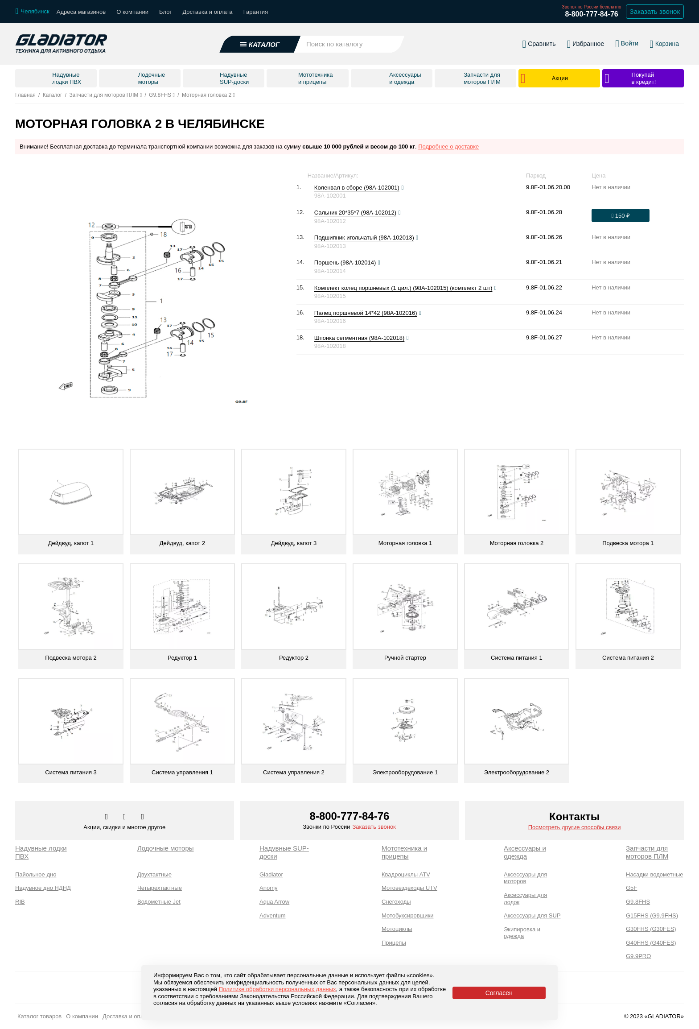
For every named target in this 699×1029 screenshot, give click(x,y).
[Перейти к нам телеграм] (125, 817)
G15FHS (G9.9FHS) (652, 915)
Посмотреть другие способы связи (574, 827)
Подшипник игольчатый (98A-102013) (364, 237)
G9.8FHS (638, 901)
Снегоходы (396, 901)
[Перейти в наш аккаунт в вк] (107, 817)
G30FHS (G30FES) (651, 929)
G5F (631, 887)
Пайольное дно (35, 874)
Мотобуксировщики (408, 915)
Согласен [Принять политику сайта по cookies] (499, 992)
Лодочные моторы (165, 848)
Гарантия (255, 11)
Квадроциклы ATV (406, 874)
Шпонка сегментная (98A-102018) (359, 338)
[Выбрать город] (32, 11)
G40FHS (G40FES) (651, 942)
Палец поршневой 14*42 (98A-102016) (365, 313)
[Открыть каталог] (260, 44)
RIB (20, 901)
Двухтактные (154, 874)
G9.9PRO (638, 956)
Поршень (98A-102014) (345, 262)
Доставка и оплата (207, 11)
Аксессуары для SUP (532, 915)
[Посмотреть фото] (402, 188)
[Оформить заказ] (621, 215)
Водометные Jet (159, 901)
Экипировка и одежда (522, 933)
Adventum (272, 915)
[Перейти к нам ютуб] (142, 817)
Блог (165, 11)
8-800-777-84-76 (591, 14)
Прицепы (394, 942)
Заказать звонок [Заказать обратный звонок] (655, 11)
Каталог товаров (39, 1016)
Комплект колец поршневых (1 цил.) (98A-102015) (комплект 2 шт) (403, 288)
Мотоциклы (397, 929)
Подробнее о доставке (448, 146)
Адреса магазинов (81, 11)
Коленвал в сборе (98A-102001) (356, 187)
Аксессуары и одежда (525, 852)
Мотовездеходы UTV (409, 887)
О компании (132, 11)
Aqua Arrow (274, 901)
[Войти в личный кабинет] (626, 43)
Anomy (268, 887)
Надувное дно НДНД (43, 887)
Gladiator (271, 874)
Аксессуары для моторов (525, 878)
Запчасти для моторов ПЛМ (647, 852)
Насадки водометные (654, 874)
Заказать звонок (373, 826)
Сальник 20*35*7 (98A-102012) (355, 212)
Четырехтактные (159, 887)
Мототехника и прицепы (404, 852)
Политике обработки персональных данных (277, 989)
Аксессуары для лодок (525, 898)
